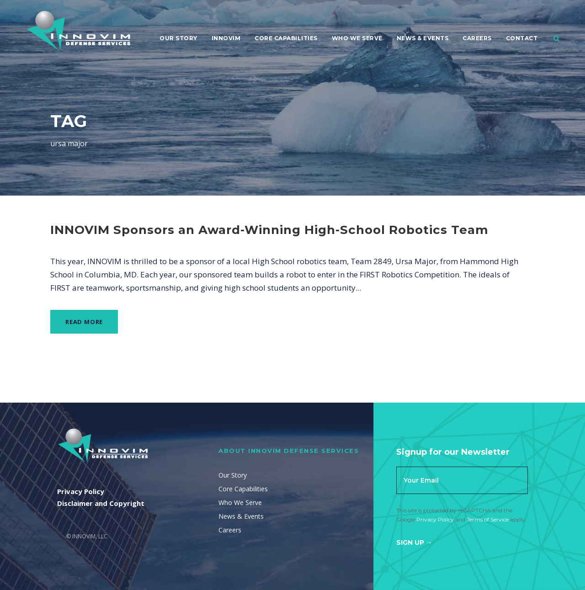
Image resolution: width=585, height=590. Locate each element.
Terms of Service (488, 519)
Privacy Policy (435, 519)
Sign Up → (414, 542)
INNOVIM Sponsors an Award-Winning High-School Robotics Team (269, 230)
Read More (84, 322)
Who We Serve (357, 38)
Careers (477, 38)
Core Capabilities (286, 38)
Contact (522, 38)
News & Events (423, 38)
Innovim (226, 38)
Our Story (178, 38)
